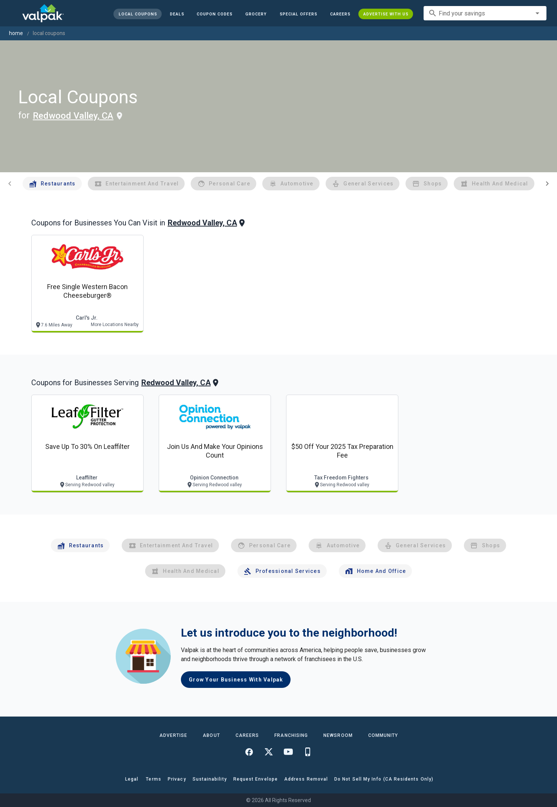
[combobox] (485, 13)
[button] (298, 14)
